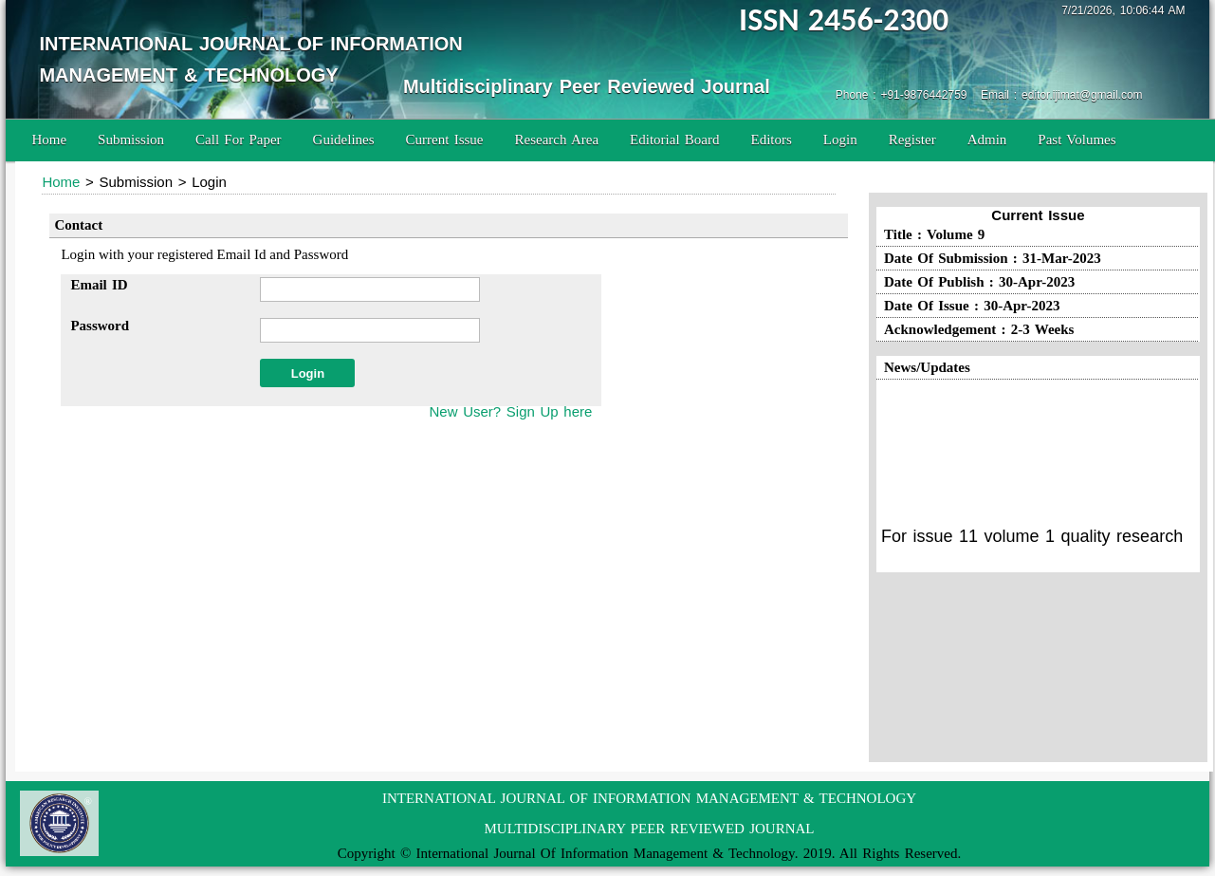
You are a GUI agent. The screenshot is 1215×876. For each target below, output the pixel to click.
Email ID (98, 284)
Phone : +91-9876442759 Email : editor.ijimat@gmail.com (989, 95)
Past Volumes (1076, 139)
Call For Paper (238, 139)
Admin (987, 139)
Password (99, 325)
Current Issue (445, 139)
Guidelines (344, 139)
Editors (770, 139)
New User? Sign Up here (510, 411)
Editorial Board (674, 139)
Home (48, 139)
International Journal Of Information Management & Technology (605, 853)
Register (912, 139)
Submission (131, 139)
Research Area (557, 139)
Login (840, 139)
